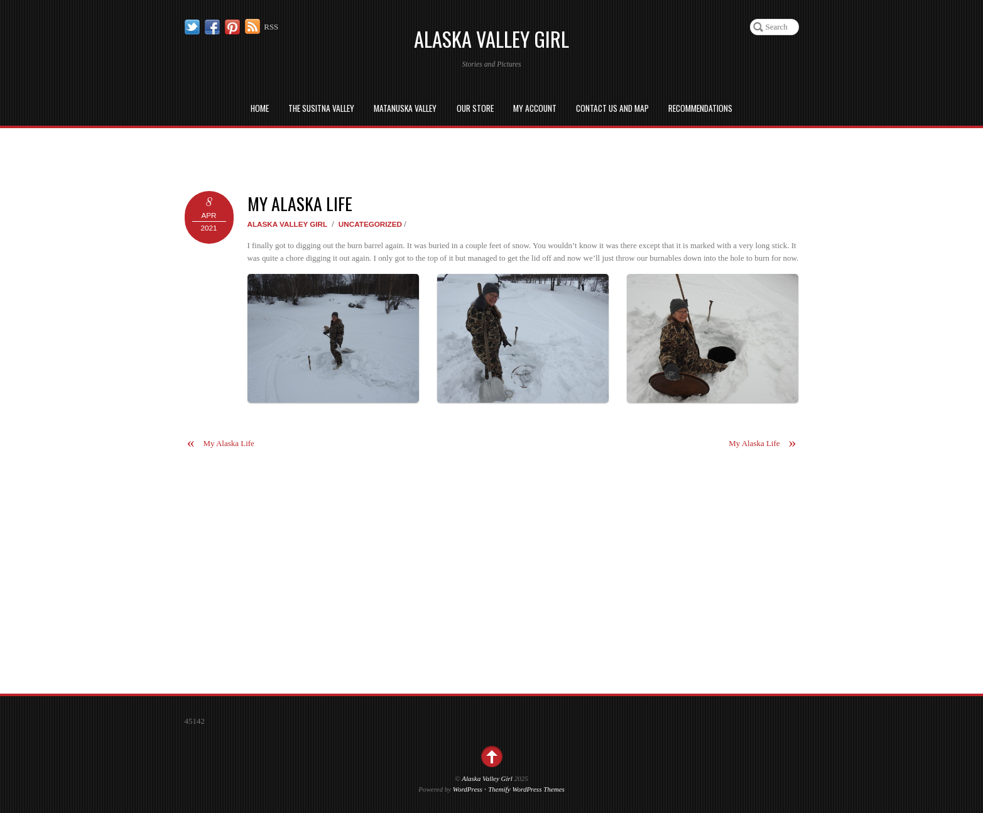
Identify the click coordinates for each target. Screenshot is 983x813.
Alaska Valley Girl (287, 224)
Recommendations (700, 108)
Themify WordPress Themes (526, 789)
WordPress (467, 789)
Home (260, 108)
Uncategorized (370, 224)
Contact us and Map (612, 108)
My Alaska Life (299, 203)
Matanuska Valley (405, 108)
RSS (271, 26)
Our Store (475, 108)
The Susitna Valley (321, 108)
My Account (535, 108)
